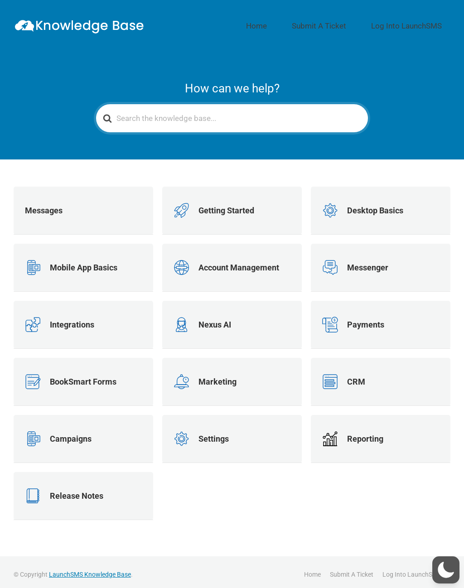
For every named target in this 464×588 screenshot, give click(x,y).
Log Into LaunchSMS (415, 23)
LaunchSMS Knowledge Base (90, 569)
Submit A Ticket (345, 23)
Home (297, 23)
